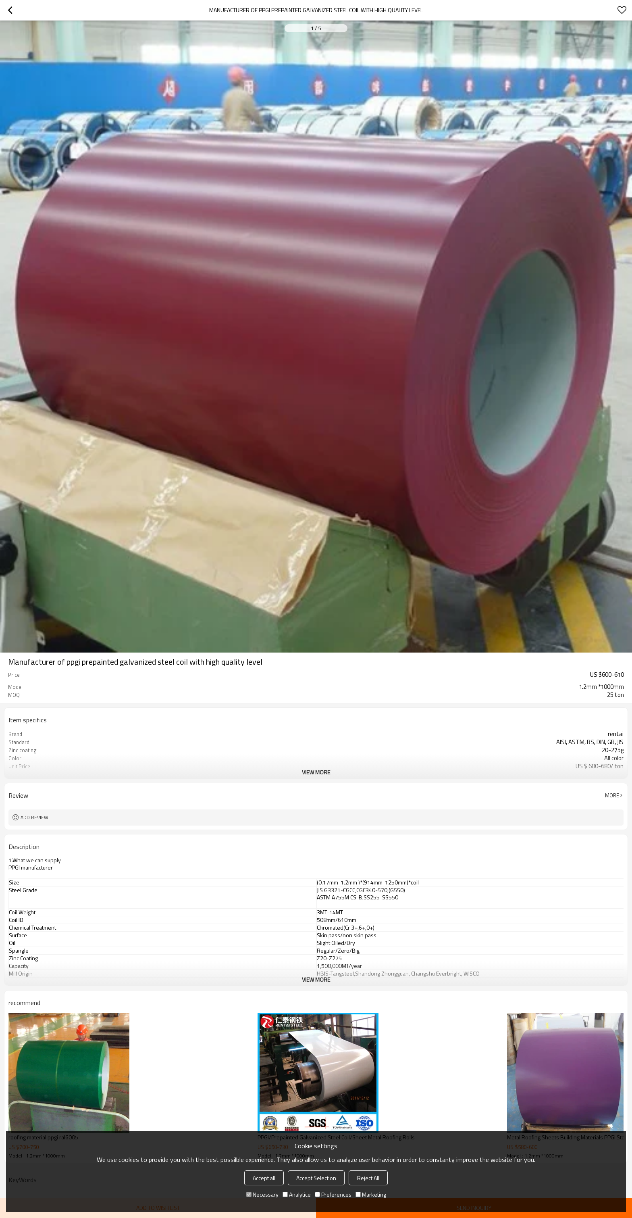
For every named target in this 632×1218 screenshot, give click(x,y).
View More (316, 772)
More (612, 795)
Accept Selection (316, 1178)
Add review (34, 817)
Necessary (262, 1194)
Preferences (333, 1194)
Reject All (368, 1178)
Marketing (371, 1194)
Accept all (264, 1178)
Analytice (297, 1194)
